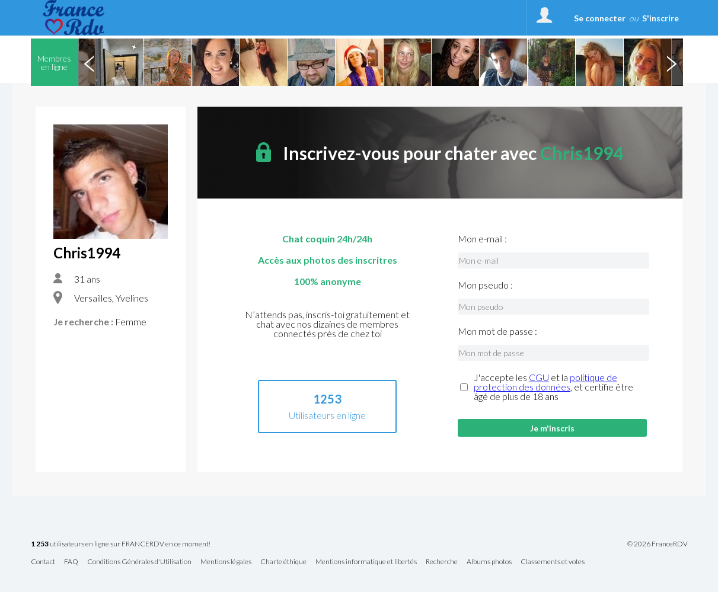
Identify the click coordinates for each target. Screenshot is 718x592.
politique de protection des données (545, 382)
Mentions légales (225, 562)
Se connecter (600, 18)
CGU (539, 377)
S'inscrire (660, 18)
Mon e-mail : (482, 239)
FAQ (71, 562)
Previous (89, 62)
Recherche (442, 562)
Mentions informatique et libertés (366, 562)
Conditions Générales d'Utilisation (139, 562)
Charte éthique (283, 562)
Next (671, 62)
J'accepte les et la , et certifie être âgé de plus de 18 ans (553, 387)
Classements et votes (553, 562)
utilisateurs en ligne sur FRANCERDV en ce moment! (120, 544)
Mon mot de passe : (497, 331)
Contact (43, 562)
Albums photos (489, 562)
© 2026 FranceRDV (657, 544)
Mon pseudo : (485, 285)
